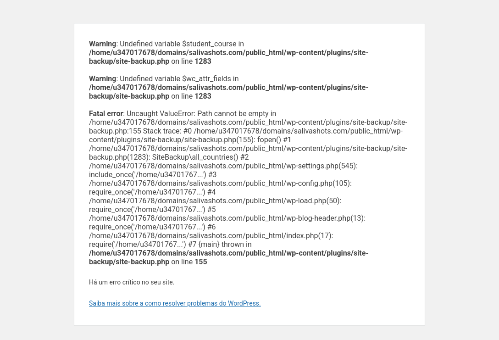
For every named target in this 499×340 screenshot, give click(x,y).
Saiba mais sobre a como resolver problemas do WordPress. (175, 303)
